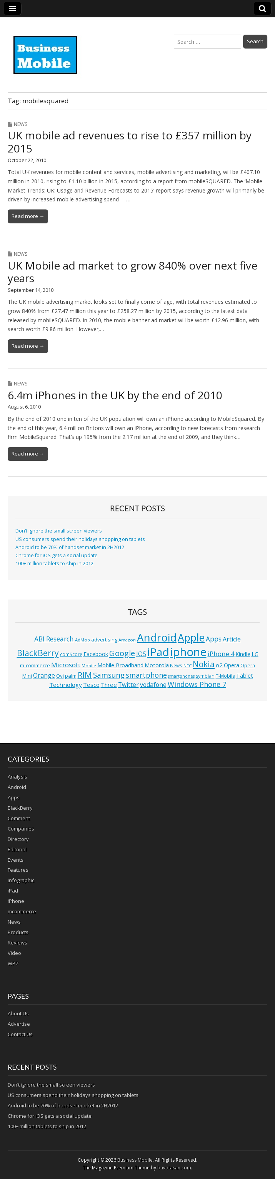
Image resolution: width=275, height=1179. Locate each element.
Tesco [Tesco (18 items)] (91, 684)
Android (17, 787)
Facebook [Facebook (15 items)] (95, 654)
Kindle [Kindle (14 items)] (243, 654)
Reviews (17, 942)
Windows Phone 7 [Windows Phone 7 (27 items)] (197, 684)
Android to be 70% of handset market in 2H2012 (69, 547)
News (21, 124)
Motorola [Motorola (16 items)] (157, 665)
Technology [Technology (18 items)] (65, 684)
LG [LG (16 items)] (255, 654)
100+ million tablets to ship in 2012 (54, 563)
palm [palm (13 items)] (71, 675)
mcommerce (22, 911)
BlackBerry (20, 807)
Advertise (19, 1023)
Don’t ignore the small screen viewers (58, 531)
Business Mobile (135, 1160)
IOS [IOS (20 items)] (141, 654)
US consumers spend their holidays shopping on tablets (80, 539)
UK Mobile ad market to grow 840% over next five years (132, 272)
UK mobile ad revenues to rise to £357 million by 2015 (130, 142)
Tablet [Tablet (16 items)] (244, 675)
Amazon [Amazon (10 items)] (127, 640)
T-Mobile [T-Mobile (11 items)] (225, 676)
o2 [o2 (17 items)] (219, 665)
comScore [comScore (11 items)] (71, 654)
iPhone (16, 901)
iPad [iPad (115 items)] (158, 652)
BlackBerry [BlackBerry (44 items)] (38, 652)
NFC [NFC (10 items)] (187, 665)
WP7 (13, 963)
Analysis (17, 776)
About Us (18, 1013)
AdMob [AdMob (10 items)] (82, 640)
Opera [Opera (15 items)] (231, 665)
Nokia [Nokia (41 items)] (204, 664)
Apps (14, 797)
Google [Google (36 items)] (122, 653)
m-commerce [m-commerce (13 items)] (35, 665)
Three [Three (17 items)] (109, 684)
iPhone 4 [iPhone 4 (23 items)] (221, 653)
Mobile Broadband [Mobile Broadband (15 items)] (120, 665)
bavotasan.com (174, 1167)
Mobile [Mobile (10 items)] (89, 665)
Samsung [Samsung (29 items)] (109, 675)
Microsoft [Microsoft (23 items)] (65, 664)
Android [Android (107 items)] (157, 637)
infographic (21, 880)
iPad (13, 890)
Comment (19, 818)
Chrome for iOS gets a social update (56, 555)
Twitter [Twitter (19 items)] (128, 684)
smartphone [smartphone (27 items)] (146, 675)
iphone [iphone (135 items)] (188, 652)
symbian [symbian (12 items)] (205, 676)
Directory (18, 839)
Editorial (17, 849)
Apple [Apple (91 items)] (191, 638)
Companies (21, 828)
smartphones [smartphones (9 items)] (181, 676)
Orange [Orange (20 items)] (44, 675)
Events (15, 859)
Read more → (28, 216)
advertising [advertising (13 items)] (104, 639)
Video (14, 953)
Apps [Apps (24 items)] (214, 639)
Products (18, 932)
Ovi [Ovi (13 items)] (60, 675)
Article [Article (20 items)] (232, 639)
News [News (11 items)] (176, 665)
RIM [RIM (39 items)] (85, 674)
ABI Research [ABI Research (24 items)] (54, 639)
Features (18, 869)
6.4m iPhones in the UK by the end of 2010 (115, 395)
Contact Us (20, 1034)
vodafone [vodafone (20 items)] (153, 684)
